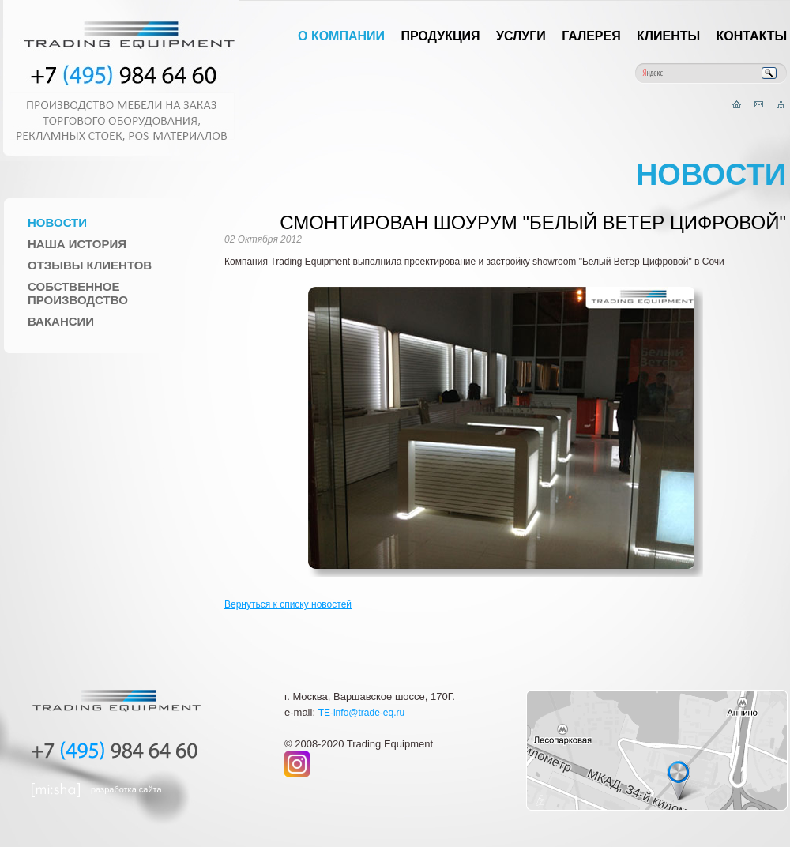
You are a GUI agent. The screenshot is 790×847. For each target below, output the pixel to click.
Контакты (752, 36)
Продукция (440, 36)
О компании (341, 36)
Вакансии (61, 321)
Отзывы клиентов (90, 265)
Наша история (77, 243)
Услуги (521, 36)
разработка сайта (126, 789)
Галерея (591, 36)
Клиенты (668, 36)
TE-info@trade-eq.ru (361, 712)
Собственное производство (78, 293)
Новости (57, 222)
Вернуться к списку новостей (288, 604)
